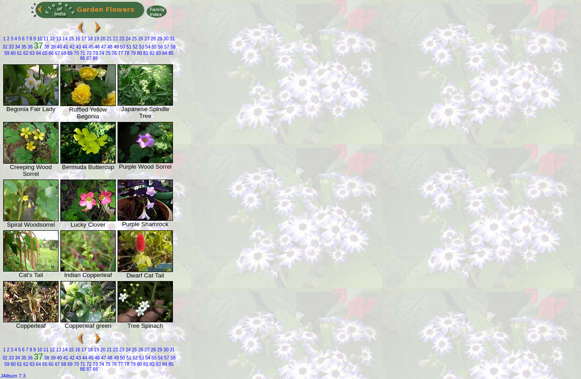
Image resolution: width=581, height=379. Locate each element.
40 (59, 46)
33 (10, 46)
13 (58, 38)
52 (134, 46)
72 (88, 53)
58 (172, 46)
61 (19, 53)
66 (50, 53)
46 (97, 46)
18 (89, 38)
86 (82, 58)
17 (83, 38)
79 (132, 53)
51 (128, 46)
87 (88, 58)
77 (120, 53)
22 (115, 38)
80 (139, 53)
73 (95, 53)
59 (7, 53)
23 (121, 38)
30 (165, 38)
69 (69, 53)
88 (95, 58)
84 (164, 53)
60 (13, 53)
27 (146, 38)
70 (76, 53)
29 (159, 38)
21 (108, 38)
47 (103, 46)
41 (65, 46)
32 (4, 46)
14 (64, 38)
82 (151, 53)
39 (52, 46)
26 (140, 38)
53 (141, 46)
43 (77, 46)
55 (153, 46)
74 (101, 53)
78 (126, 53)
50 (122, 46)
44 (84, 46)
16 (77, 38)
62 (25, 53)
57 (166, 46)
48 (109, 46)
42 (71, 46)
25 (134, 38)
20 (102, 38)
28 (153, 38)
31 (171, 38)
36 (29, 46)
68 (63, 53)
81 (145, 53)
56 (160, 46)
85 (170, 53)
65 (44, 53)
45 (90, 46)
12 (52, 38)
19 (96, 38)
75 (107, 53)
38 (46, 46)
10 (39, 38)
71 (82, 53)
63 (32, 53)
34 (17, 46)
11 (45, 38)
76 (113, 53)
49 (116, 46)
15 (71, 38)
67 (57, 53)
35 (23, 46)
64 (37, 53)
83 (158, 53)
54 (147, 46)
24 (127, 38)
